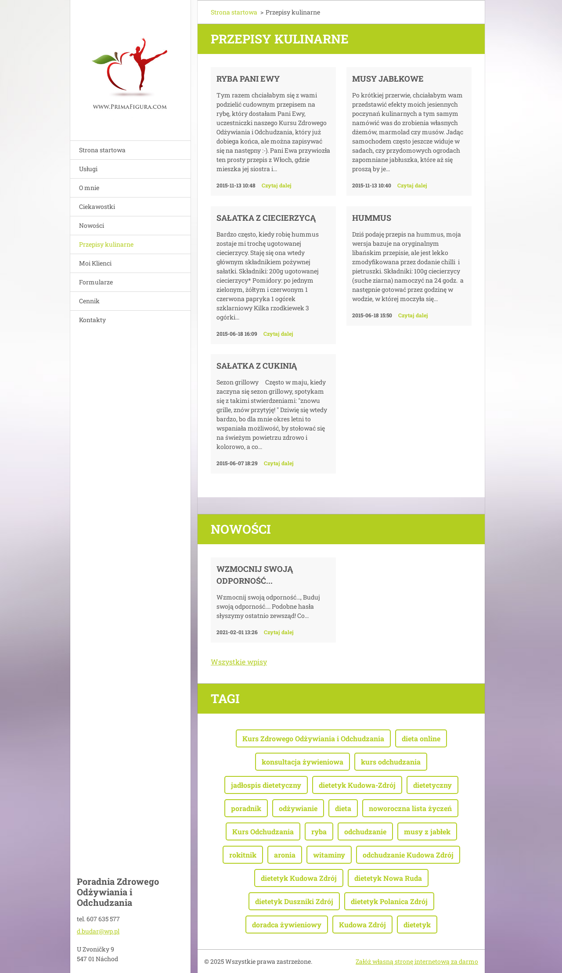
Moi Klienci (95, 263)
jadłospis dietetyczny (266, 785)
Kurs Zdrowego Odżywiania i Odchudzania (313, 738)
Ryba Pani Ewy (248, 78)
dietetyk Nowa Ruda (388, 878)
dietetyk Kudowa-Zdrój (357, 785)
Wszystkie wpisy (239, 661)
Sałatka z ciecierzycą (266, 217)
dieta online (421, 738)
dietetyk (417, 924)
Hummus (371, 217)
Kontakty (92, 320)
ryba (319, 831)
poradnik (246, 808)
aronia (284, 854)
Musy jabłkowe (388, 78)
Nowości (91, 225)
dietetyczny (432, 785)
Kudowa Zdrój (362, 924)
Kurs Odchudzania (263, 831)
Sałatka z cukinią (256, 365)
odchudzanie (365, 831)
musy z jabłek (427, 831)
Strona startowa (102, 150)
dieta (343, 808)
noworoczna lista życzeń (410, 808)
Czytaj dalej (277, 185)
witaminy (329, 854)
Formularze (96, 282)
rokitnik (242, 854)
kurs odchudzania (391, 761)
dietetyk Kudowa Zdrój (299, 878)
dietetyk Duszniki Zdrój (294, 901)
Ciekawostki (97, 206)
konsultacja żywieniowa (302, 761)
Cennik (89, 301)
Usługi (88, 169)
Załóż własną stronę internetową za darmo (417, 961)
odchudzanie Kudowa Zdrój (408, 854)
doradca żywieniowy (286, 924)
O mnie (89, 187)
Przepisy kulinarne (106, 244)
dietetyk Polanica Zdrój (389, 901)
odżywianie (298, 808)
